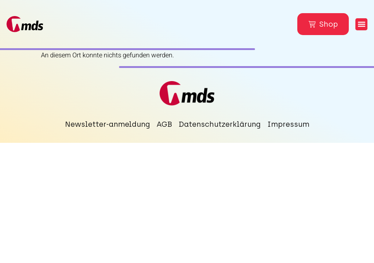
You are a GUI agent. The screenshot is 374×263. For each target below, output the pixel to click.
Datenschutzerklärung (220, 124)
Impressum (288, 124)
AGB (164, 124)
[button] (361, 24)
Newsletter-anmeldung (107, 124)
